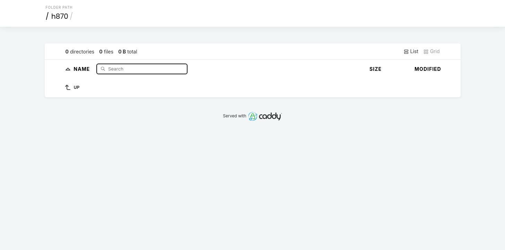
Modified (428, 69)
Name (83, 69)
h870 (59, 16)
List (410, 51)
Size (375, 69)
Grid (431, 51)
